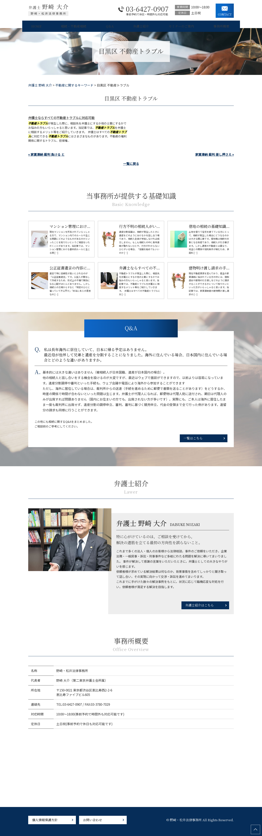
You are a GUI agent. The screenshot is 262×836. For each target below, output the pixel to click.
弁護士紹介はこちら (199, 605)
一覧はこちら (193, 438)
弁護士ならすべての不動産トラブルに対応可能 (61, 117)
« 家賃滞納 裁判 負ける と (46, 154)
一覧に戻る (131, 163)
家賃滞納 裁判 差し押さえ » (214, 154)
